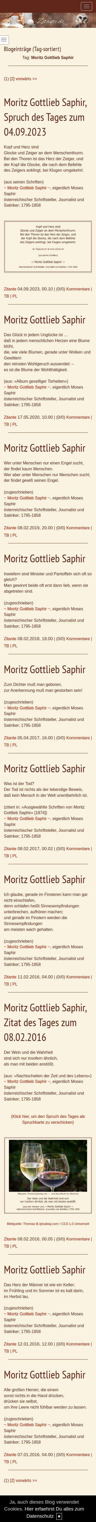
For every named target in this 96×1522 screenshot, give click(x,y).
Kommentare (78, 289)
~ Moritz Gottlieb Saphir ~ (27, 188)
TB (6, 296)
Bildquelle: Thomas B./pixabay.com (33, 1224)
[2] (12, 79)
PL (15, 296)
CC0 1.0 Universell (75, 1224)
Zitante (10, 289)
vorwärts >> (26, 79)
